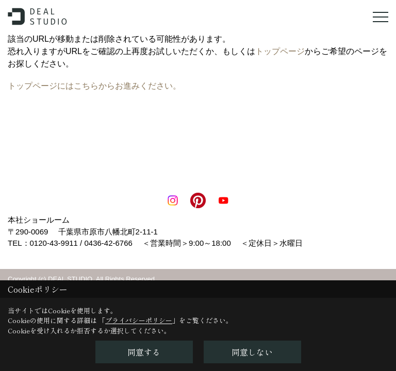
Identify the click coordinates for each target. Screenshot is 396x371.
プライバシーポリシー (138, 320)
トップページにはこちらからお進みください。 (94, 85)
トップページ (280, 51)
